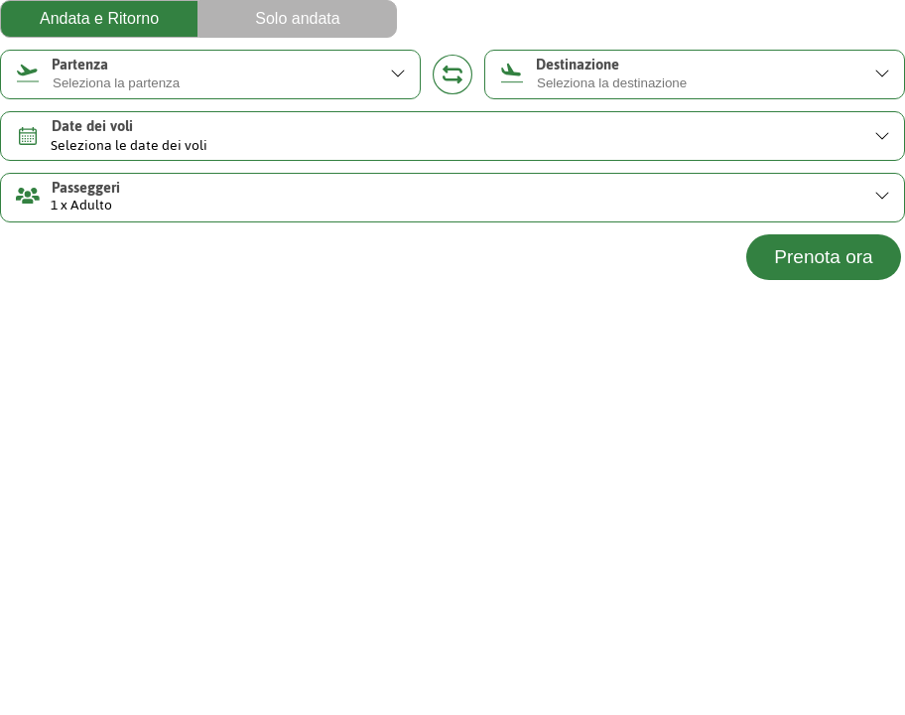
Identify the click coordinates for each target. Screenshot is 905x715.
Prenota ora (823, 256)
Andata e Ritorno (99, 18)
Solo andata (297, 18)
